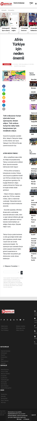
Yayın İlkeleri (4, 328)
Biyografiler (4, 398)
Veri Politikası (4, 330)
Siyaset (3, 355)
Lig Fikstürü (4, 377)
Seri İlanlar (4, 384)
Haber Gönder (20, 330)
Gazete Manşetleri (6, 388)
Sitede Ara (4, 394)
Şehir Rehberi (5, 386)
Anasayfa (4, 10)
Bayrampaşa (4, 361)
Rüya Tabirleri (5, 400)
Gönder (22, 272)
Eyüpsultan (4, 357)
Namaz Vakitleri (5, 373)
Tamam (26, 419)
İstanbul (3, 363)
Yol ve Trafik (4, 371)
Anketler (3, 396)
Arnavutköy (11, 10)
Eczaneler (4, 375)
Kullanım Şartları (20, 326)
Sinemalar (4, 382)
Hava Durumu (5, 369)
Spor (2, 359)
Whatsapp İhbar (20, 328)
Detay (19, 419)
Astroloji (3, 402)
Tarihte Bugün (5, 380)
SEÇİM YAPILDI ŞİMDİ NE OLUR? (33, 96)
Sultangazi (4, 353)
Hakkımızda (4, 326)
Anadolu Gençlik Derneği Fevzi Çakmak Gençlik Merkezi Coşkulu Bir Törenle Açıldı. (34, 249)
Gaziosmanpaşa (18, 3)
